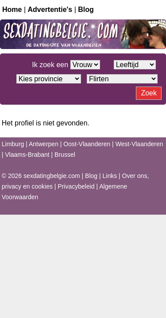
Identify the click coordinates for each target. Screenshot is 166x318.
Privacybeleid (76, 186)
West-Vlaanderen (139, 144)
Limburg (13, 144)
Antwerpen (43, 144)
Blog (86, 9)
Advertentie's (50, 9)
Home (12, 9)
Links (110, 175)
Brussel (64, 154)
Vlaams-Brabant (27, 154)
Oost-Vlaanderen (86, 144)
